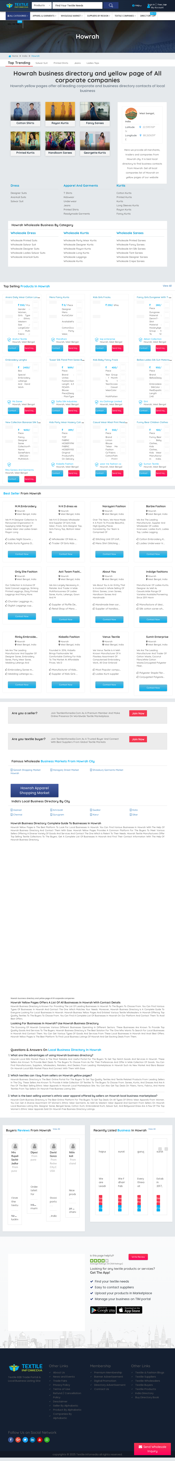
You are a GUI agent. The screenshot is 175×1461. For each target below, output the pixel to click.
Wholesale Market (71, 15)
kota (134, 812)
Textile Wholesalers (147, 1384)
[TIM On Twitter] (25, 1443)
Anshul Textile (20, 339)
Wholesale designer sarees (133, 257)
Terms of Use (61, 1392)
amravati (57, 812)
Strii (146, 401)
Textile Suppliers (145, 1380)
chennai (17, 817)
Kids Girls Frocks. (103, 297)
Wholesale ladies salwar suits (29, 252)
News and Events (64, 1380)
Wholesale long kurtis (77, 252)
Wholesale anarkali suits (25, 257)
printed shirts (67, 62)
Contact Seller (13, 348)
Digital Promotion (105, 1384)
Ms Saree (17, 401)
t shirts (68, 193)
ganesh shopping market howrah (27, 773)
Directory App (148, 14)
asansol (17, 812)
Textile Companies (124, 15)
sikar (134, 817)
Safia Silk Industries (67, 401)
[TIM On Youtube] (39, 1443)
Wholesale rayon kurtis (78, 248)
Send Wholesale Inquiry (152, 1449)
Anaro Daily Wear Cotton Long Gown (28, 297)
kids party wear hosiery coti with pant (72, 421)
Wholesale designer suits (26, 248)
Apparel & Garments (44, 15)
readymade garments (77, 213)
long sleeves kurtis (128, 205)
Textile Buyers (144, 1388)
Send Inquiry (30, 348)
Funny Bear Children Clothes (154, 421)
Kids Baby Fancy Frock (107, 359)
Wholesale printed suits (25, 240)
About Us (59, 1376)
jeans (87, 62)
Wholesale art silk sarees (132, 248)
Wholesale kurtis (74, 261)
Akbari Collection (153, 339)
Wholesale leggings (76, 257)
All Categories (18, 15)
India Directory (144, 1396)
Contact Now (22, 553)
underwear (70, 201)
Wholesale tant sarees (130, 252)
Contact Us (101, 1392)
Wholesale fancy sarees (131, 244)
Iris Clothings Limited (112, 401)
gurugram (57, 817)
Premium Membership (108, 1376)
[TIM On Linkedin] (32, 1443)
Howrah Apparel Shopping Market (35, 793)
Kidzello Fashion (65, 463)
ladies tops (107, 62)
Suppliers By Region (98, 15)
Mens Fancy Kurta (60, 297)
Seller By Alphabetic (65, 1409)
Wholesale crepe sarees (131, 261)
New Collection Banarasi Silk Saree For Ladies (33, 421)
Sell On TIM (15, 23)
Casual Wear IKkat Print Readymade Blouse (119, 421)
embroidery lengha (18, 359)
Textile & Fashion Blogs (149, 1376)
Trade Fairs (60, 1384)
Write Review (138, 1260)
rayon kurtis (124, 209)
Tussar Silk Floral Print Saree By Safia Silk (74, 359)
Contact (100, 1213)
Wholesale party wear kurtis (81, 240)
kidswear (69, 197)
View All (167, 286)
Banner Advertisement (108, 1380)
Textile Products (145, 1392)
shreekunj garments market (104, 773)
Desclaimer (60, 1404)
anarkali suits (19, 197)
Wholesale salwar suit (24, 244)
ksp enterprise (108, 339)
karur (95, 817)
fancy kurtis (124, 213)
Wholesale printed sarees (132, 240)
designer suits (19, 193)
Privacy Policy (61, 1388)
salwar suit (43, 62)
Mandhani (62, 339)
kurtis (120, 201)
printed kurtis (125, 197)
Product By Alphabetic (67, 1413)
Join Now (138, 715)
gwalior (96, 812)
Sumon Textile (152, 463)
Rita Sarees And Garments (20, 469)
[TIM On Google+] (18, 1443)
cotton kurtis (124, 193)
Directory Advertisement (110, 1388)
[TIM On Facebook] (11, 1443)
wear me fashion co (111, 463)
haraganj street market (66, 772)
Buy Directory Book (147, 1400)
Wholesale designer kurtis (79, 244)
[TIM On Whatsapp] (47, 1443)
